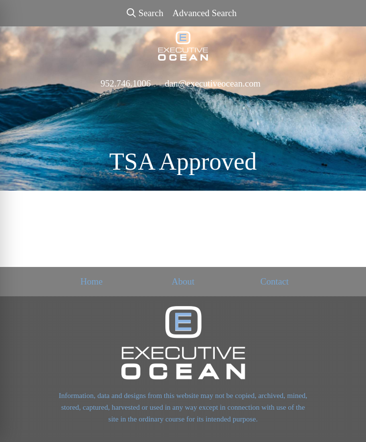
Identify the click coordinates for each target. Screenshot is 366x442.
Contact (274, 281)
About (183, 281)
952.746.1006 (125, 83)
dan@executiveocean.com (213, 83)
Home (91, 281)
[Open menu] (346, 103)
